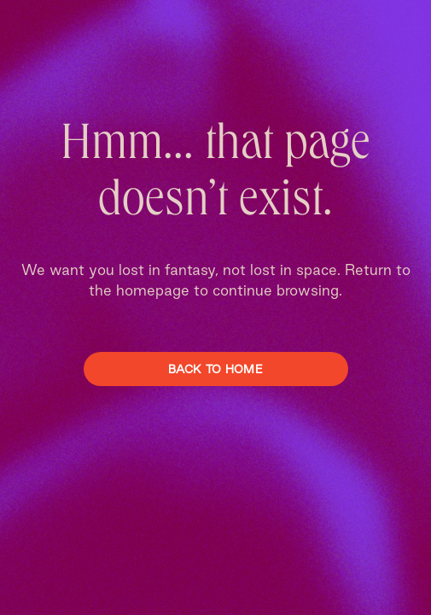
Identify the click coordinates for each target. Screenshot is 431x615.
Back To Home (215, 369)
